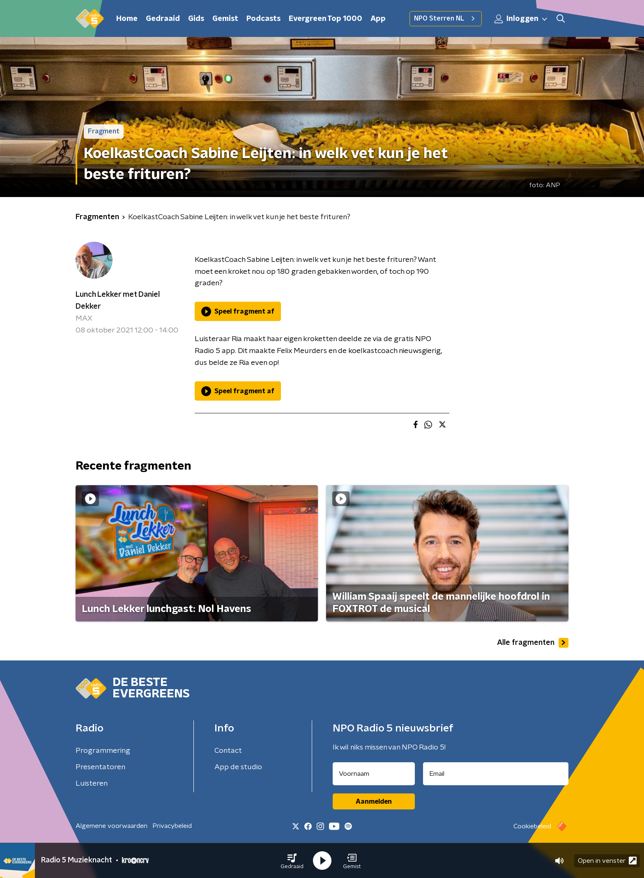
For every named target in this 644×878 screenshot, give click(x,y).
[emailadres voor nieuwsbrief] (496, 773)
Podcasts (263, 19)
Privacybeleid (172, 826)
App (378, 19)
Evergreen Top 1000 (325, 19)
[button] (292, 861)
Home (127, 19)
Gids (196, 19)
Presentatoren (100, 767)
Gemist (225, 19)
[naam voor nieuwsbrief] (374, 773)
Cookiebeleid (532, 826)
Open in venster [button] (607, 860)
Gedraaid (163, 19)
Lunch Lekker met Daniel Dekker (118, 300)
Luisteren (92, 783)
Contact (228, 750)
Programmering (103, 750)
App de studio (238, 767)
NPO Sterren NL (445, 18)
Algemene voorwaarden (111, 826)
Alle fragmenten (532, 643)
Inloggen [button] (521, 18)
